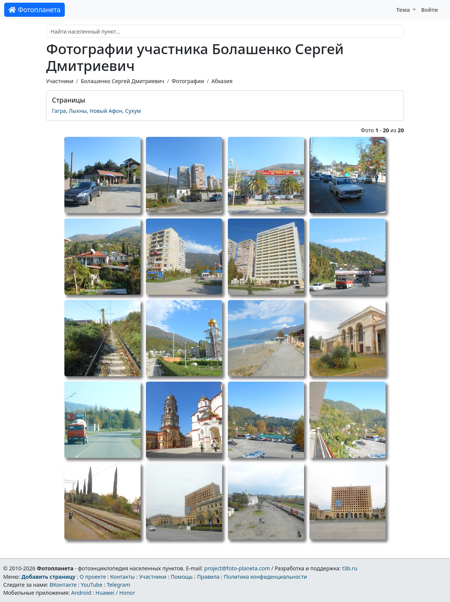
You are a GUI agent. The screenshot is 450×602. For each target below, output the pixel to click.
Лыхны (78, 110)
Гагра (59, 110)
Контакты (122, 576)
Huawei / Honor (115, 592)
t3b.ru (349, 568)
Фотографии (188, 81)
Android (81, 592)
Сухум (133, 110)
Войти (429, 9)
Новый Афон (106, 110)
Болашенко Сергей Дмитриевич (122, 81)
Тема (404, 9)
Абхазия (222, 81)
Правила (208, 576)
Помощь (182, 576)
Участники (60, 81)
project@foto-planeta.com (237, 568)
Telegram (118, 584)
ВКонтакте (63, 584)
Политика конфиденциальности (265, 576)
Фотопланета (34, 9)
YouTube (91, 584)
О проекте (93, 576)
